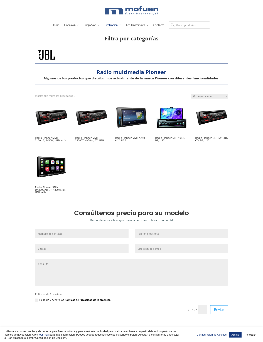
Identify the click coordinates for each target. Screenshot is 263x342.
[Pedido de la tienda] (209, 96)
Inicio (56, 25)
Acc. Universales (135, 25)
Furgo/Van (89, 25)
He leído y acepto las (72, 300)
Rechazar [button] (250, 334)
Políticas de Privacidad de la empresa (87, 300)
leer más (44, 334)
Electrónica (110, 25)
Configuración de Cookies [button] (212, 334)
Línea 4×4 (69, 25)
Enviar (219, 309)
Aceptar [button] (236, 334)
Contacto (158, 25)
